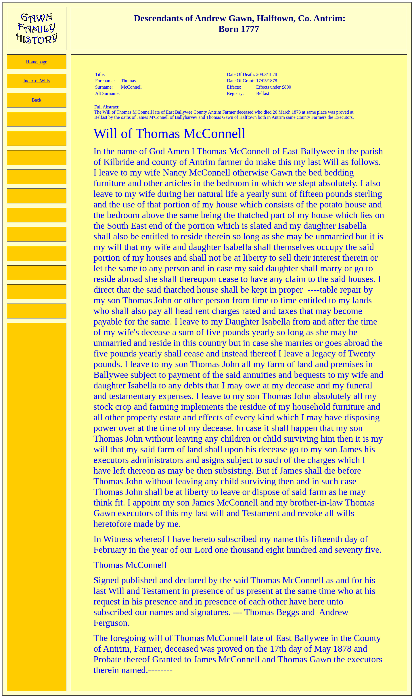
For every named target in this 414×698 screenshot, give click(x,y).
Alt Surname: (107, 93)
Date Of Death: (241, 74)
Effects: (234, 87)
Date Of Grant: (240, 80)
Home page (36, 61)
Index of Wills (37, 80)
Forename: (105, 80)
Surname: (104, 87)
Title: (100, 74)
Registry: (235, 93)
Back (36, 100)
